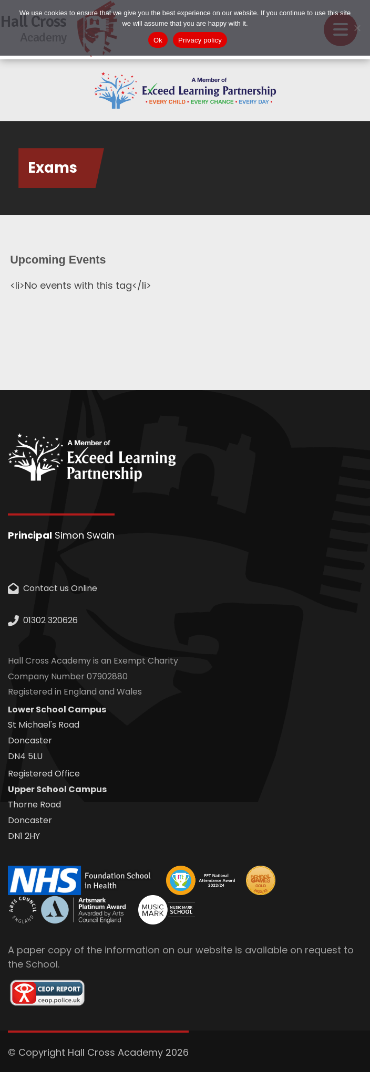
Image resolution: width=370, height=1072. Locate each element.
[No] (357, 28)
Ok (157, 40)
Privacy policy (200, 40)
